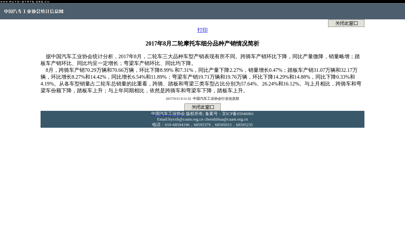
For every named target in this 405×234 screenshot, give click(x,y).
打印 (202, 30)
